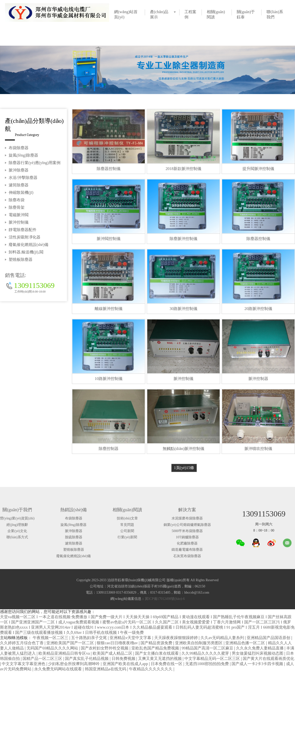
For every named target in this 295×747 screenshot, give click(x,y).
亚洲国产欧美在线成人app (126, 664)
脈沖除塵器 (19, 170)
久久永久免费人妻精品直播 (260, 648)
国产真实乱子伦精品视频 (87, 658)
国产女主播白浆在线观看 (157, 653)
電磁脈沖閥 (19, 215)
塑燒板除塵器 (20, 259)
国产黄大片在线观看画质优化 (268, 658)
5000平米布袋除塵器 (187, 531)
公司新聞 (127, 531)
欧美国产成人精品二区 (113, 653)
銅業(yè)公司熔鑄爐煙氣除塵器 (187, 525)
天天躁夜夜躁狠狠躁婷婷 (176, 638)
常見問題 (127, 525)
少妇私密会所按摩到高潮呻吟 (74, 664)
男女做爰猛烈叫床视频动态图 (258, 653)
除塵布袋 (17, 200)
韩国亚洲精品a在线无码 (106, 669)
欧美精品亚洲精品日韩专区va (64, 653)
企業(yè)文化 (17, 531)
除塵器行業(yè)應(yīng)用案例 (34, 163)
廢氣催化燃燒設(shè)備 (28, 244)
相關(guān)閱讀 (127, 509)
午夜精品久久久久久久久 (151, 669)
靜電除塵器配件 (22, 230)
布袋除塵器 (19, 148)
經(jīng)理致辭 (17, 525)
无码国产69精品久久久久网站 (53, 648)
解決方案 (187, 509)
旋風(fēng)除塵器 (23, 155)
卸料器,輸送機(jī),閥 (26, 252)
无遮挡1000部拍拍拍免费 (207, 664)
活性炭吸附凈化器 (24, 237)
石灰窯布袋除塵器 (187, 556)
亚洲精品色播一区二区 (245, 643)
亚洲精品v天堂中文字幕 (131, 638)
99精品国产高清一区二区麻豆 (208, 648)
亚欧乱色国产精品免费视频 (155, 648)
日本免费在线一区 (167, 664)
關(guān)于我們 (17, 509)
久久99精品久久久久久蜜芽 (205, 653)
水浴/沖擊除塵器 (23, 177)
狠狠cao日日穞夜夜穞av (118, 643)
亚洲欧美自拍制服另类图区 (199, 643)
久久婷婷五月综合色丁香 (22, 643)
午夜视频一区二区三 (51, 638)
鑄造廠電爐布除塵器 (187, 549)
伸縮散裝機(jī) (21, 192)
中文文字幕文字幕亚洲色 (24, 664)
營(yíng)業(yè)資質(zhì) (17, 518)
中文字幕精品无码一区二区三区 (212, 658)
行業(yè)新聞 (127, 537)
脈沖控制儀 (19, 222)
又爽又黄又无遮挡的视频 (160, 658)
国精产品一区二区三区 (43, 658)
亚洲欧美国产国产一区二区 (70, 643)
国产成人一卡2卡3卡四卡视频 (258, 664)
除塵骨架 (17, 207)
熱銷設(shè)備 (73, 509)
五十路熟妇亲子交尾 (89, 638)
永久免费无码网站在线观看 (58, 669)
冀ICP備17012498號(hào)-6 (165, 599)
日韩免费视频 (124, 658)
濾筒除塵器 (19, 185)
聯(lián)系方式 (17, 537)
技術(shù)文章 (127, 518)
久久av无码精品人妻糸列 (223, 638)
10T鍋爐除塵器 (187, 537)
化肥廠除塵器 (187, 543)
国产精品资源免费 (157, 643)
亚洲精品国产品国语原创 (269, 638)
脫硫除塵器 (73, 537)
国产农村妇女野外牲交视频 (105, 648)
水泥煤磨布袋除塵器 (187, 518)
